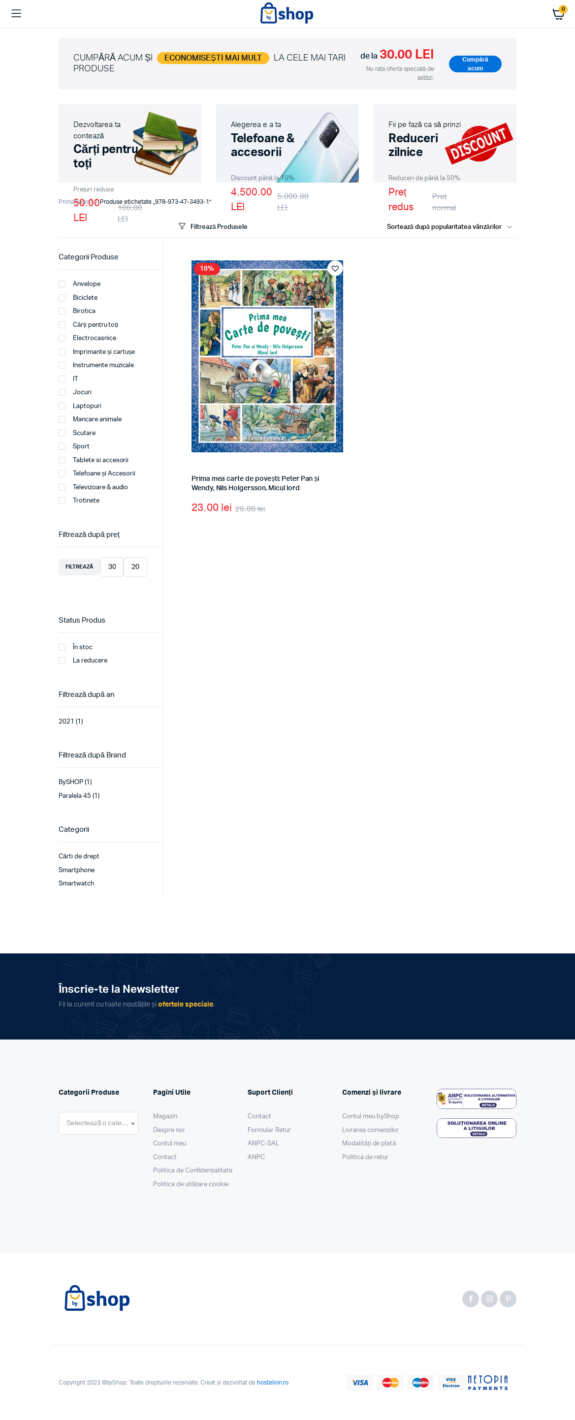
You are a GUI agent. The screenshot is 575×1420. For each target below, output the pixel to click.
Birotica (77, 311)
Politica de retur (365, 1157)
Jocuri (75, 392)
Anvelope (79, 284)
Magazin (165, 1116)
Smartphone (77, 870)
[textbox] (98, 1123)
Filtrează (79, 566)
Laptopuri (80, 406)
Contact (165, 1157)
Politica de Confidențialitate (192, 1171)
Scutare (77, 433)
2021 (66, 722)
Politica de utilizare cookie (190, 1184)
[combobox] (98, 1123)
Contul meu (169, 1143)
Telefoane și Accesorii (97, 473)
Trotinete (79, 500)
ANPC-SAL (263, 1143)
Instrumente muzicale (96, 365)
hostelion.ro (273, 1383)
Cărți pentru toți (88, 324)
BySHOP (71, 782)
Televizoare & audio (93, 487)
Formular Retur (269, 1130)
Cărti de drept (79, 856)
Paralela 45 (75, 796)
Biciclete (78, 297)
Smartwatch (76, 884)
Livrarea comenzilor (370, 1130)
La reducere (83, 660)
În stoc (76, 647)
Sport (74, 446)
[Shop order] (451, 227)
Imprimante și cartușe (97, 351)
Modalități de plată (369, 1143)
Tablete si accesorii (93, 460)
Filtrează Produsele (212, 226)
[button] (335, 268)
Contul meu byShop (370, 1116)
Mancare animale (90, 419)
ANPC (256, 1157)
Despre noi (169, 1130)
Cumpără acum (475, 64)
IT (68, 379)
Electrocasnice (87, 338)
